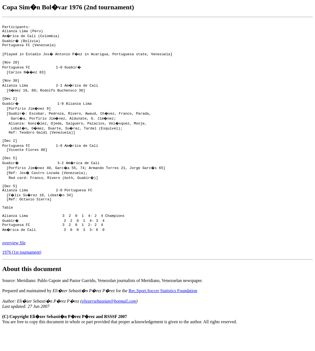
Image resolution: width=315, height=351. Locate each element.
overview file (14, 265)
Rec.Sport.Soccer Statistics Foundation (162, 313)
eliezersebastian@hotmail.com (109, 323)
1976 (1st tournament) (21, 274)
